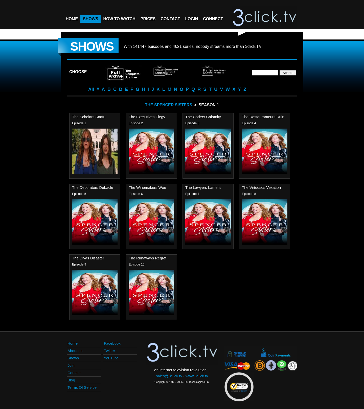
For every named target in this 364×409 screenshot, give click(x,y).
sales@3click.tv (169, 376)
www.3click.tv (197, 376)
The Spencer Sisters (168, 105)
